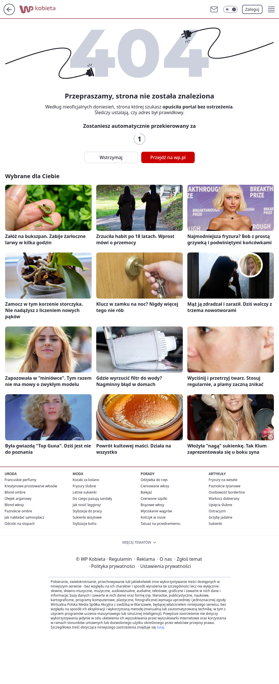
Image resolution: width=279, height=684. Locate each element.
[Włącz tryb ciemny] (230, 9)
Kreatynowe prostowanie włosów (31, 486)
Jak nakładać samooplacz (24, 517)
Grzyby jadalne (220, 517)
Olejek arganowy (18, 498)
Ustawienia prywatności (164, 566)
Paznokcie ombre (18, 511)
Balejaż (146, 492)
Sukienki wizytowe (87, 517)
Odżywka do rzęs (154, 479)
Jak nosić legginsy (87, 504)
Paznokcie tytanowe (225, 486)
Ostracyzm (217, 511)
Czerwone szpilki (154, 498)
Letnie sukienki (85, 492)
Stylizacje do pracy (87, 511)
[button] (271, 9)
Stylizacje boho (85, 523)
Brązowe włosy (152, 504)
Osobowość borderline (227, 492)
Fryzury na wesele (223, 479)
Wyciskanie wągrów (156, 511)
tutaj (160, 627)
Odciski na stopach (20, 523)
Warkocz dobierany (224, 498)
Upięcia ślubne (220, 504)
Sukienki (215, 523)
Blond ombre (15, 492)
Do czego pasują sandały (92, 498)
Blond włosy (14, 504)
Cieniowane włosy (155, 486)
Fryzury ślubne (84, 486)
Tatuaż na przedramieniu (160, 523)
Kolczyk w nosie (153, 517)
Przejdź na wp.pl (168, 157)
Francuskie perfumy (20, 479)
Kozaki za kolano (86, 479)
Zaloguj (252, 9)
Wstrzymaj (111, 157)
